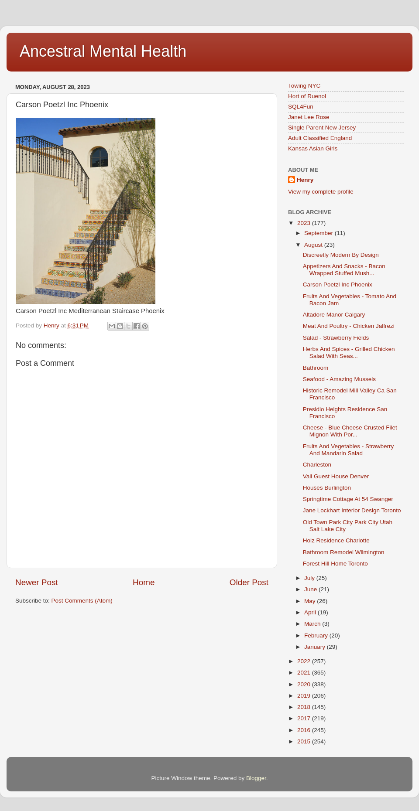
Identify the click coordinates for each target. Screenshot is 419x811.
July (310, 578)
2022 (304, 661)
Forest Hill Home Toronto (335, 563)
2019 (304, 695)
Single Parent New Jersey (322, 127)
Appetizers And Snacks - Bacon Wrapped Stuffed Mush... (344, 269)
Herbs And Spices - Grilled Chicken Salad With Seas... (349, 352)
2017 (304, 718)
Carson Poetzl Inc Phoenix (337, 284)
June (311, 589)
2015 (304, 741)
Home (144, 582)
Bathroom (316, 368)
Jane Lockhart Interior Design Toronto (352, 510)
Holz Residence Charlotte (336, 540)
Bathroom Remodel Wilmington (344, 552)
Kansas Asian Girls (312, 148)
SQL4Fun (300, 106)
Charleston (317, 464)
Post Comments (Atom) (82, 600)
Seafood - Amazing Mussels (339, 379)
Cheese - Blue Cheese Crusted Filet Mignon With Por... (350, 431)
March (313, 623)
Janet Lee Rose (309, 117)
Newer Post (36, 582)
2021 (304, 672)
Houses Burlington (327, 487)
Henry (305, 180)
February (317, 635)
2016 (304, 730)
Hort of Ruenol (307, 96)
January (315, 647)
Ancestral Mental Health (103, 51)
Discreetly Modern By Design (341, 255)
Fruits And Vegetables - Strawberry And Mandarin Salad (348, 450)
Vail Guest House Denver (336, 476)
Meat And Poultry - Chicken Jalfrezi (349, 326)
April (311, 612)
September (319, 233)
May (310, 601)
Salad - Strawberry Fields (336, 337)
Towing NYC (304, 85)
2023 (304, 223)
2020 (304, 684)
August (314, 245)
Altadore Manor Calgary (334, 314)
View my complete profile (321, 191)
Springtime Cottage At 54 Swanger (348, 499)
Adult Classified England (320, 138)
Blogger (256, 778)
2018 (304, 707)
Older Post (249, 582)
